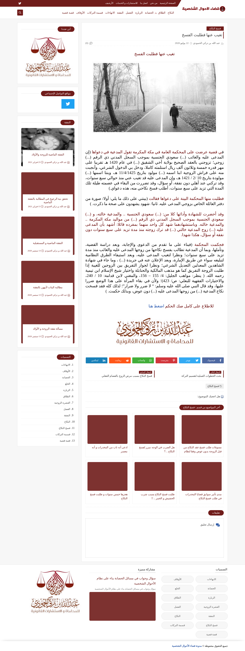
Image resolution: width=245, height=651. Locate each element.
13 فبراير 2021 (35, 206)
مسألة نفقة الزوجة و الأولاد (48, 328)
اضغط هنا (156, 306)
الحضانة (149, 12)
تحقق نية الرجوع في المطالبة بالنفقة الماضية (48, 200)
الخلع (67, 383)
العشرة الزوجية (62, 402)
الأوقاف (80, 12)
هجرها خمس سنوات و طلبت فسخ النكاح (109, 496)
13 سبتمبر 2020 (36, 251)
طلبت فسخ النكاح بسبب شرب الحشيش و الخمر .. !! (158, 496)
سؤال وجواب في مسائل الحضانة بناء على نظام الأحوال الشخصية (126, 581)
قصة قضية (68, 12)
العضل (129, 12)
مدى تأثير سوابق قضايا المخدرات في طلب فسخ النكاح (203, 496)
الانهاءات (110, 12)
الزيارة (139, 12)
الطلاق (161, 12)
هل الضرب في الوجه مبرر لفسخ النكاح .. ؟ (157, 449)
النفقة (120, 12)
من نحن (153, 3)
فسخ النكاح (215, 28)
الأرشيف (109, 3)
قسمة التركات (95, 12)
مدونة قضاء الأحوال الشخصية (187, 645)
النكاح (171, 12)
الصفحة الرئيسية (168, 3)
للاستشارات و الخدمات (127, 3)
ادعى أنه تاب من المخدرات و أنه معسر (109, 449)
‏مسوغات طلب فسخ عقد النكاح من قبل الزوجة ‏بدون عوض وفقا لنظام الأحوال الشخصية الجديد (202, 449)
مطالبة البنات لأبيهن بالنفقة (48, 287)
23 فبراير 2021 (35, 162)
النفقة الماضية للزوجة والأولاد (48, 154)
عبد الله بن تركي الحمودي (57, 162)
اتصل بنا (144, 3)
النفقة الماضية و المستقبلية (48, 243)
